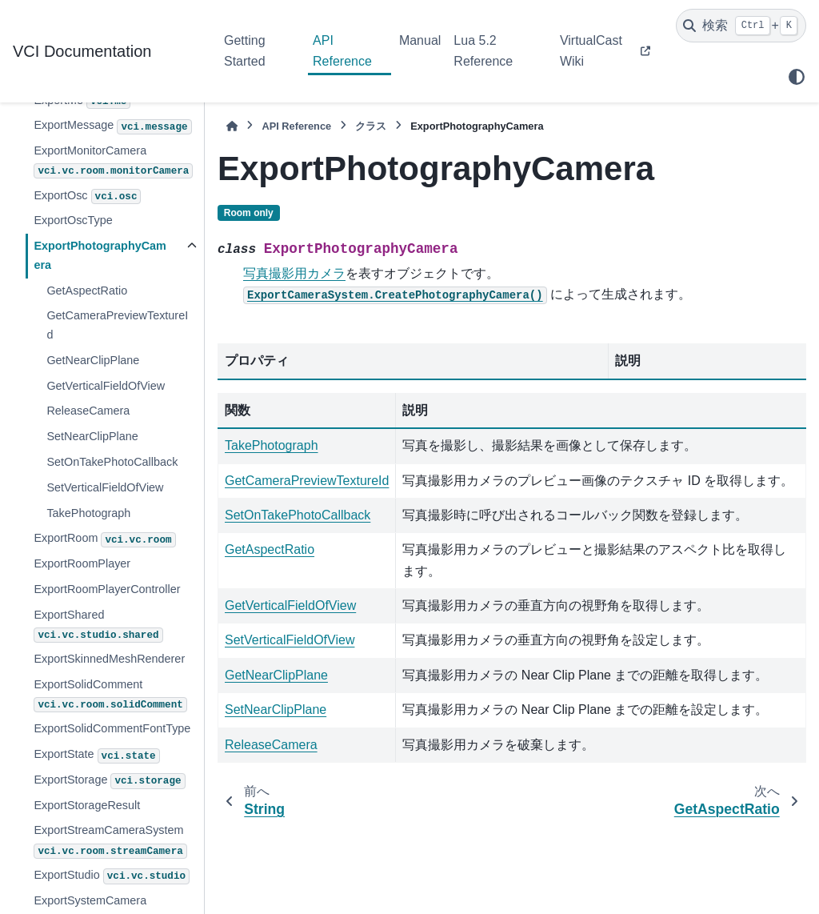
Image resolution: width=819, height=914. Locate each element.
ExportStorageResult (87, 805)
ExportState (96, 756)
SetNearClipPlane (92, 436)
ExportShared (98, 625)
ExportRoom (104, 539)
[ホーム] (232, 126)
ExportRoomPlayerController (107, 589)
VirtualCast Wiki (591, 51)
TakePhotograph (88, 513)
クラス (370, 126)
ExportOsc (87, 197)
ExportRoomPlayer (82, 563)
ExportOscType (73, 220)
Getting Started (245, 51)
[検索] (741, 25)
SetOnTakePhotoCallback (112, 461)
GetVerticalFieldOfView (105, 385)
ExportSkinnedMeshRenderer (109, 658)
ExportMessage (112, 126)
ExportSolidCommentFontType (112, 728)
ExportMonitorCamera (113, 161)
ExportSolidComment (110, 695)
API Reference (342, 51)
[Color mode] (796, 76)
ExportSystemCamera (90, 900)
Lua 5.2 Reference (483, 51)
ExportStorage (109, 781)
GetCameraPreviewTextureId (117, 325)
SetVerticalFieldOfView (104, 487)
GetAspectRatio (86, 290)
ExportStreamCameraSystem (110, 841)
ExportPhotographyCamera (100, 255)
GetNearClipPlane (92, 360)
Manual (420, 40)
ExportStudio (112, 876)
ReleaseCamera (88, 410)
